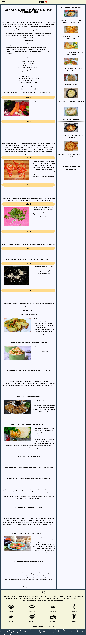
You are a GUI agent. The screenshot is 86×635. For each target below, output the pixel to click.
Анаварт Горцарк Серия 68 (16, 632)
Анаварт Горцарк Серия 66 (55, 632)
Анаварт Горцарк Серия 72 (22, 630)
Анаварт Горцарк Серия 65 (74, 632)
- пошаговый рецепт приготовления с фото (26, 48)
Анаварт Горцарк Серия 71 (41, 630)
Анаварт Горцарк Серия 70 (60, 630)
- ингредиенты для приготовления (24, 44)
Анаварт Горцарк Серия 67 (35, 632)
